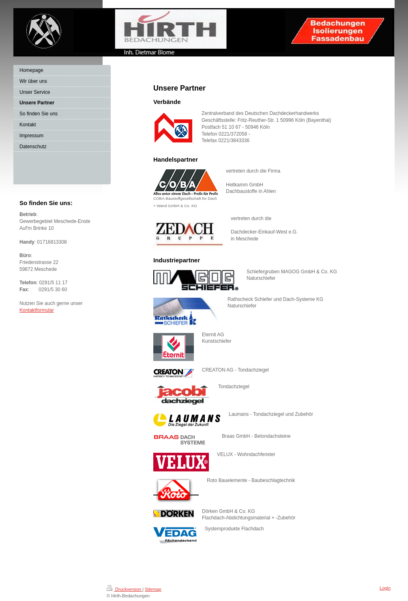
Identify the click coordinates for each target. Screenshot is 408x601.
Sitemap (153, 589)
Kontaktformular (36, 310)
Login (385, 588)
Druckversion (124, 589)
